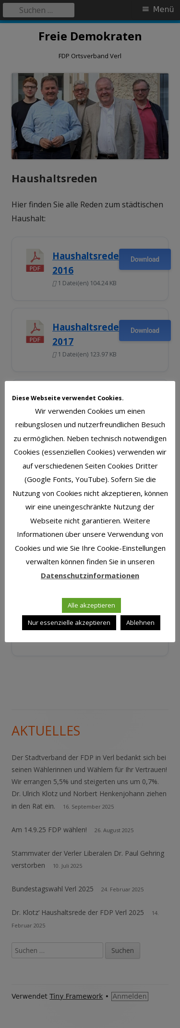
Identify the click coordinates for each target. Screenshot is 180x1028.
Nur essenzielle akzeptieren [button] (69, 622)
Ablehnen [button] (140, 622)
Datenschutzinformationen (90, 575)
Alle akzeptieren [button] (91, 605)
